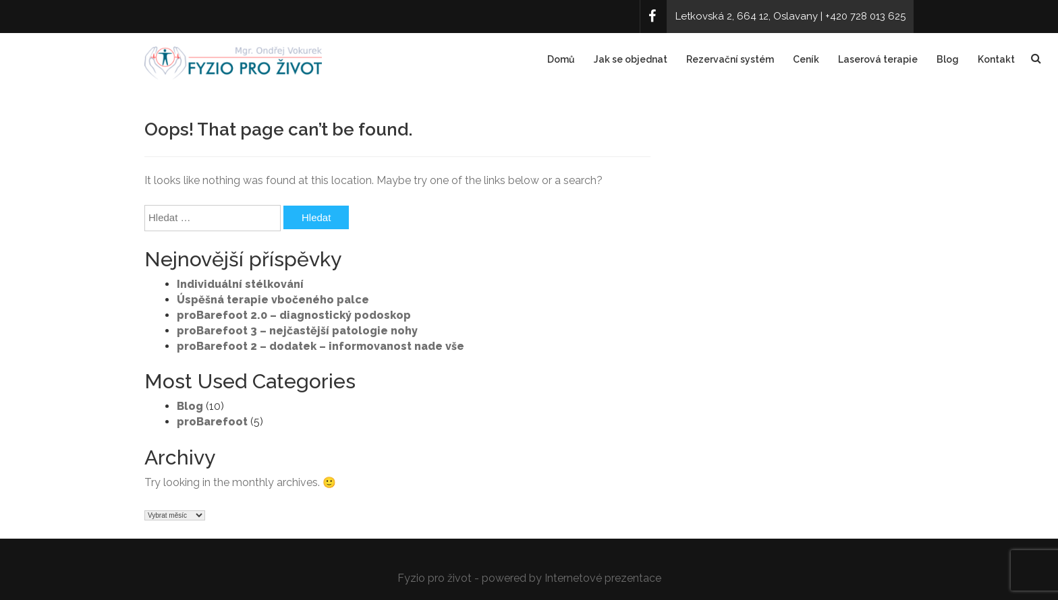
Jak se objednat (630, 59)
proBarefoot (212, 421)
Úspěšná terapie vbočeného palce (273, 299)
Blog (948, 59)
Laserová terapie (878, 59)
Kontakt (996, 59)
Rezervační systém (730, 59)
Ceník (806, 59)
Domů (561, 59)
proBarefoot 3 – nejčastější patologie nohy (297, 330)
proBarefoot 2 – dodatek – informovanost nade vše (320, 346)
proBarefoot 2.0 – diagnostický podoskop (294, 315)
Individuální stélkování (240, 284)
